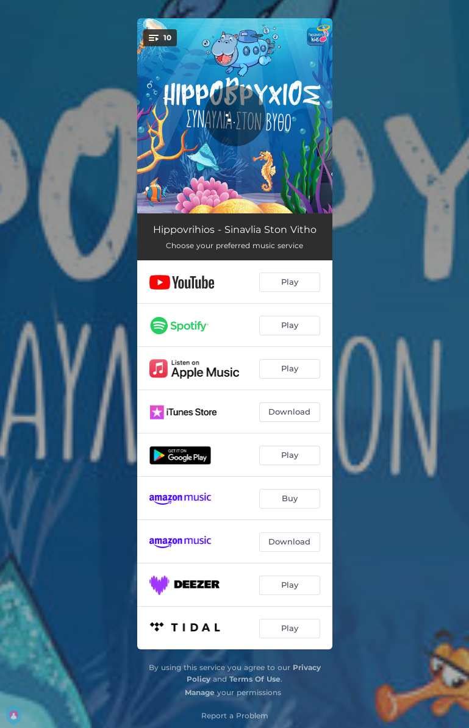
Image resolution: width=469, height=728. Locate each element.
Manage (200, 692)
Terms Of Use (255, 678)
